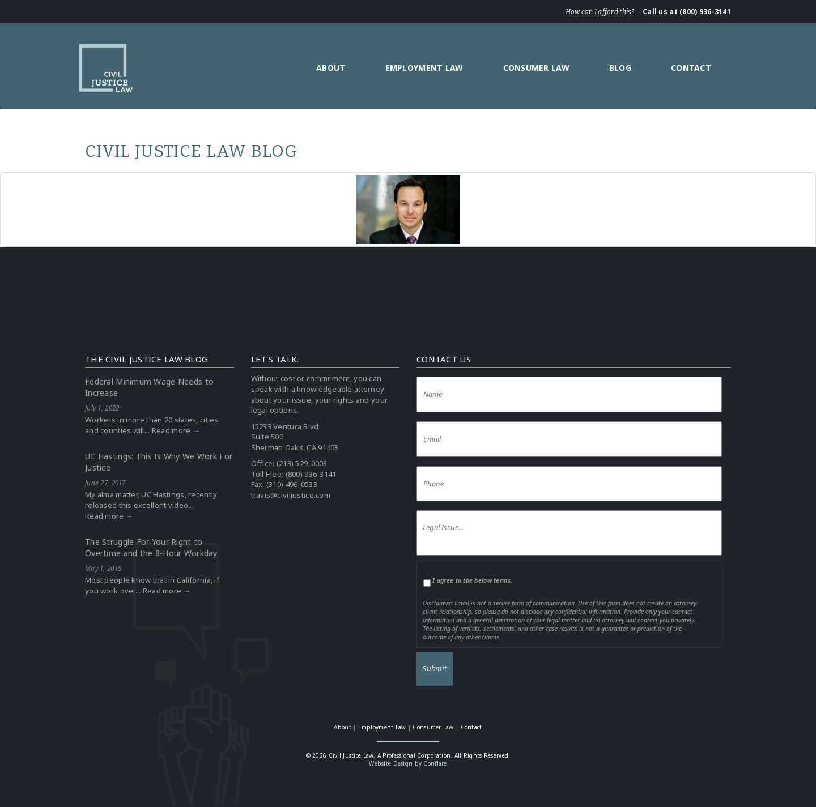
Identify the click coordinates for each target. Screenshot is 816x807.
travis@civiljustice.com (290, 495)
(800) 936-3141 (311, 474)
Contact (691, 67)
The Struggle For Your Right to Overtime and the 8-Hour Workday (151, 547)
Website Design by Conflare (408, 763)
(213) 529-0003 (302, 463)
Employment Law (424, 67)
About (330, 67)
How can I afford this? (600, 12)
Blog (620, 67)
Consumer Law (536, 67)
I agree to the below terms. (472, 580)
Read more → (176, 430)
